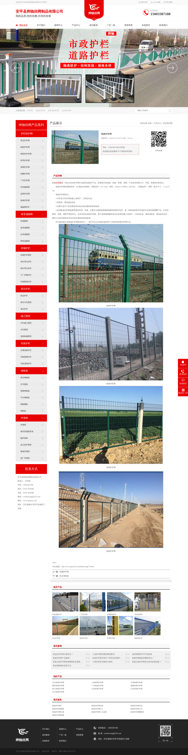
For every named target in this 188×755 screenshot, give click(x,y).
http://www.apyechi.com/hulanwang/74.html (77, 567)
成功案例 (93, 25)
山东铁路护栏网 (136, 689)
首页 (150, 123)
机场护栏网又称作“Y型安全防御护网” (107, 658)
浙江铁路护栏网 (58, 689)
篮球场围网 (25, 228)
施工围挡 (25, 316)
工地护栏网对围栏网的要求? (103, 654)
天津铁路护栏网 (136, 682)
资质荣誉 (128, 25)
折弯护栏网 (25, 160)
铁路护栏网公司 (136, 709)
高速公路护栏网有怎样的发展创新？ (146, 662)
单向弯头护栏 (25, 262)
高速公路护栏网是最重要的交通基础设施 (68, 662)
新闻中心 (58, 25)
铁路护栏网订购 (58, 712)
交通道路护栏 (25, 350)
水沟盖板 (24, 384)
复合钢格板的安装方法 (62, 666)
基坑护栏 (25, 289)
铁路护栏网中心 (97, 709)
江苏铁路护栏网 (97, 689)
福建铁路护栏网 (136, 686)
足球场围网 (25, 234)
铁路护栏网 (25, 200)
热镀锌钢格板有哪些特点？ (143, 658)
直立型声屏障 (25, 445)
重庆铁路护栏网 (58, 686)
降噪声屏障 (25, 451)
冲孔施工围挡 (25, 323)
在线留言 (146, 25)
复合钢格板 (25, 378)
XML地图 (155, 2)
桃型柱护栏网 (25, 154)
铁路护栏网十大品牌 (99, 712)
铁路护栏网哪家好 (137, 712)
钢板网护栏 (25, 207)
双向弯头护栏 (25, 268)
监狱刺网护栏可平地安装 (142, 654)
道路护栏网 (40, 111)
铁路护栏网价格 (97, 706)
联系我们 (163, 25)
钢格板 (24, 370)
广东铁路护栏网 (97, 686)
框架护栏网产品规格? (61, 658)
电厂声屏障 (25, 458)
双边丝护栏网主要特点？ (63, 654)
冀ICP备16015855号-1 (67, 751)
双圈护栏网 (25, 174)
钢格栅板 (24, 404)
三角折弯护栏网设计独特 (102, 662)
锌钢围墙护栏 (25, 282)
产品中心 (76, 25)
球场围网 (24, 221)
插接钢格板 (25, 391)
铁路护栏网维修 (58, 715)
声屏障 (24, 418)
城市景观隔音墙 (26, 431)
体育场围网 (27, 214)
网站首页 (143, 2)
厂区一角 (111, 25)
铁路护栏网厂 (57, 706)
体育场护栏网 (53, 111)
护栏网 (30, 111)
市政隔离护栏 (25, 357)
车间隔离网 (25, 187)
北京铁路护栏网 (58, 682)
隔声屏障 (24, 438)
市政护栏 (25, 343)
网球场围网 (25, 241)
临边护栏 (24, 296)
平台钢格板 (25, 398)
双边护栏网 (25, 140)
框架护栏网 (25, 147)
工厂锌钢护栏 (25, 275)
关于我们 (41, 25)
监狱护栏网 (66, 111)
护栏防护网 (27, 133)
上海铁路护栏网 (97, 682)
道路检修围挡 (25, 336)
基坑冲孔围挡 (25, 302)
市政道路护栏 (25, 364)
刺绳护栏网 (25, 167)
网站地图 (167, 2)
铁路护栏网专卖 (136, 706)
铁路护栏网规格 (58, 709)
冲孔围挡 (24, 330)
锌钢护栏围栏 (25, 255)
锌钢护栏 (25, 248)
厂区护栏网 (25, 180)
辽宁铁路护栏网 (58, 692)
